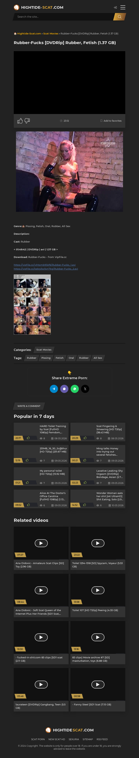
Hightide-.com (42, 7)
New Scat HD (57, 739)
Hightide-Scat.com (29, 33)
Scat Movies (50, 33)
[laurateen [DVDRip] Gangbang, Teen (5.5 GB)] (41, 689)
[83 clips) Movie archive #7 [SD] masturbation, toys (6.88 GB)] (97, 642)
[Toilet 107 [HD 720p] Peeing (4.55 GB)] (97, 595)
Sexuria (74, 739)
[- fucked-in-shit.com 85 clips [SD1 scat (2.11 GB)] (41, 642)
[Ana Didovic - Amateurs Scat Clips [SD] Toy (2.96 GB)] (41, 548)
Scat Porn (38, 739)
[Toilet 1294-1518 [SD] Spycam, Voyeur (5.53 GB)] (97, 548)
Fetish (60, 357)
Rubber (31, 357)
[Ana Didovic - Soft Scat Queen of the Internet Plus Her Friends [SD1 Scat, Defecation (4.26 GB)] (41, 595)
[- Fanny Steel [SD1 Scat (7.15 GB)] (97, 689)
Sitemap (88, 739)
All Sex (98, 357)
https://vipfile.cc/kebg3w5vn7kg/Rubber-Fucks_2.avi (46, 268)
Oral (71, 357)
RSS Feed (102, 739)
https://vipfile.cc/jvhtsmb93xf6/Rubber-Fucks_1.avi (45, 264)
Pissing (46, 357)
